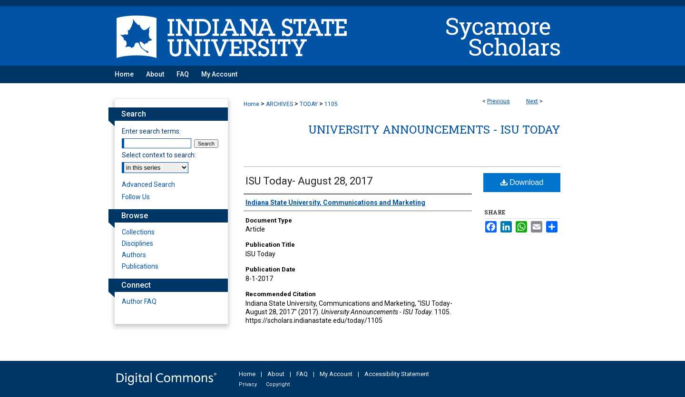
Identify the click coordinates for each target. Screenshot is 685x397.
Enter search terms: (151, 131)
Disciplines (137, 243)
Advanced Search (148, 184)
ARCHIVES (279, 104)
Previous (498, 101)
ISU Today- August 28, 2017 (308, 181)
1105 (331, 104)
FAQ (302, 374)
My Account (336, 374)
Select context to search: (159, 155)
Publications (140, 266)
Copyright (278, 384)
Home (251, 104)
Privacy (248, 384)
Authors (134, 255)
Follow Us (136, 197)
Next (532, 101)
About (275, 374)
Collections (138, 232)
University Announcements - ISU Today (434, 129)
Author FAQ (139, 301)
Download (522, 182)
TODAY (309, 104)
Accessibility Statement (396, 374)
